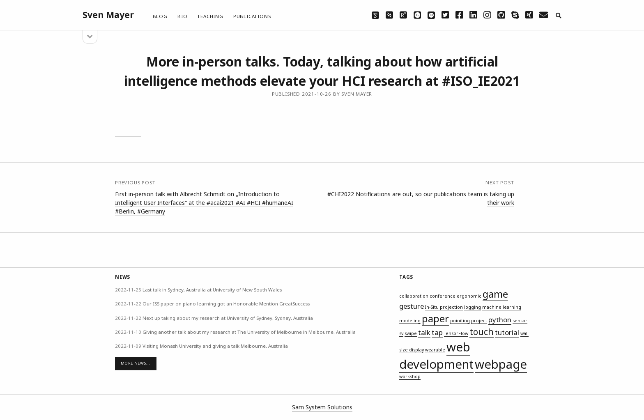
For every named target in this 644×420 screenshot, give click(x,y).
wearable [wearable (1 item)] (435, 350)
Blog (160, 16)
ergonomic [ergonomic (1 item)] (469, 296)
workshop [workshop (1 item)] (410, 376)
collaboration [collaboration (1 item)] (413, 296)
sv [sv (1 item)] (401, 333)
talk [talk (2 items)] (424, 332)
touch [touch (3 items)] (481, 331)
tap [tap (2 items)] (437, 332)
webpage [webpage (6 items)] (501, 364)
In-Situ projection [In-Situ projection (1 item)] (444, 307)
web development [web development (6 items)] (436, 356)
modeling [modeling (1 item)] (410, 321)
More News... (135, 363)
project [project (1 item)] (479, 321)
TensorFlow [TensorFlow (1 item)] (456, 333)
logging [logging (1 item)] (472, 307)
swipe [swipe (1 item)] (411, 333)
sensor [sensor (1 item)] (520, 321)
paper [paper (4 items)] (435, 318)
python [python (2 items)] (499, 319)
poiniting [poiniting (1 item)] (460, 321)
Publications (252, 16)
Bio (182, 16)
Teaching (210, 16)
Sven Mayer (108, 15)
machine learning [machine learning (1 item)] (501, 307)
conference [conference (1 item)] (442, 296)
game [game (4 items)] (495, 294)
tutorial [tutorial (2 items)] (507, 332)
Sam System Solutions (322, 407)
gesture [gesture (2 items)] (411, 306)
